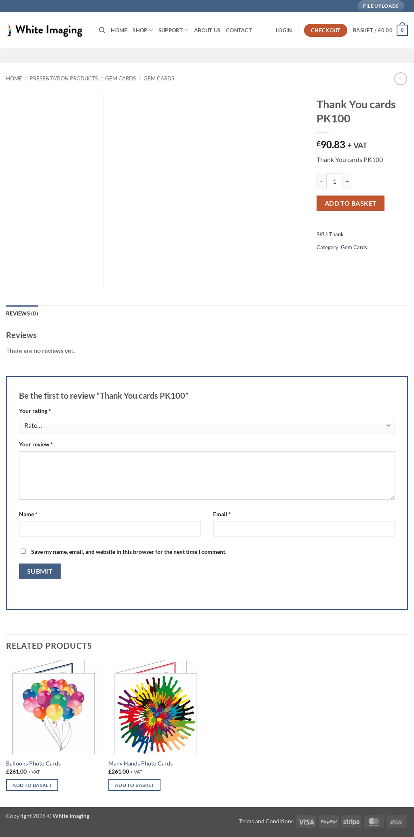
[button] (284, 30)
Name (28, 514)
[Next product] (400, 78)
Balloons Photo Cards (33, 763)
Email (222, 514)
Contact (239, 30)
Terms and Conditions (266, 821)
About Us (207, 30)
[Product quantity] (334, 181)
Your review (36, 444)
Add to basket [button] (32, 785)
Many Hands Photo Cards (140, 763)
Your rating (35, 410)
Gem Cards (120, 78)
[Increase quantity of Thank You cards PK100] (347, 181)
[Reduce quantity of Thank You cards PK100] (321, 181)
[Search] (102, 30)
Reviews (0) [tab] (22, 313)
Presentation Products (64, 78)
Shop (142, 30)
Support (173, 30)
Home (119, 30)
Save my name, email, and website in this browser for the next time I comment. (128, 551)
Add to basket (351, 203)
